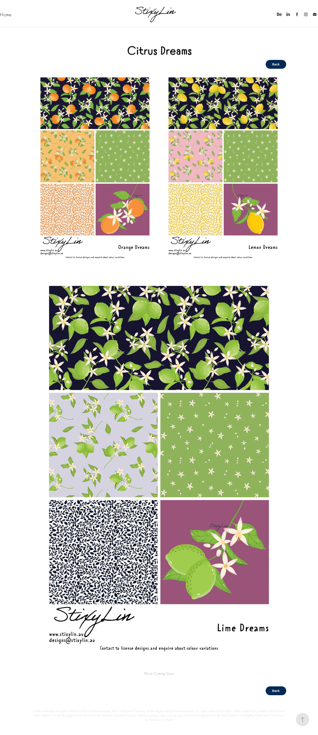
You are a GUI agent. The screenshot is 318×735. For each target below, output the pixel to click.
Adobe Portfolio (161, 719)
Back (276, 64)
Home (5, 14)
